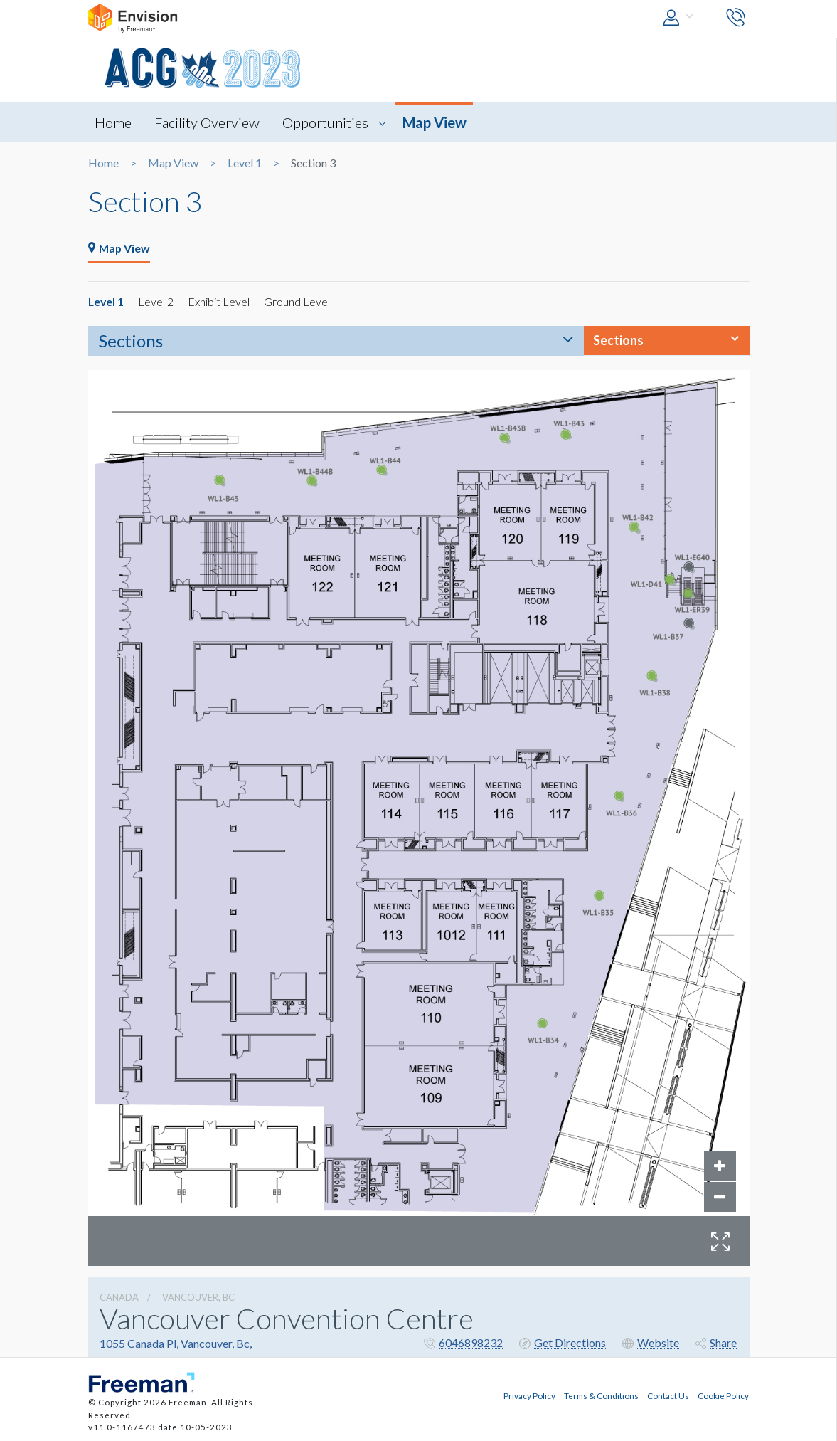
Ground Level (298, 302)
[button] (681, 18)
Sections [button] (618, 341)
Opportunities (327, 122)
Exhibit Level (220, 302)
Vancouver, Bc (198, 1298)
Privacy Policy (529, 1395)
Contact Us (668, 1395)
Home (113, 122)
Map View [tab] (120, 248)
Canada (119, 1298)
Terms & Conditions (601, 1395)
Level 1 (245, 163)
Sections (131, 341)
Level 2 (157, 302)
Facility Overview (208, 122)
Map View (437, 122)
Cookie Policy (723, 1395)
